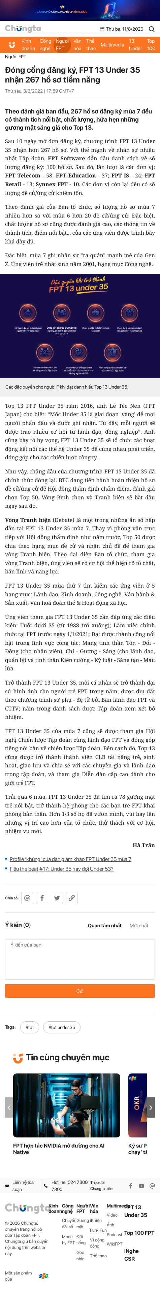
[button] (151, 1107)
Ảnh (110, 1224)
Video (112, 1215)
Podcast (114, 1234)
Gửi (80, 991)
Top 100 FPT (139, 1233)
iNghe (131, 1251)
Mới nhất (139, 926)
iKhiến (96, 1220)
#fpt (30, 1027)
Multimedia (112, 45)
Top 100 (151, 45)
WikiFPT (115, 1244)
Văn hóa (77, 45)
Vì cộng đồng (97, 1243)
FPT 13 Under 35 (135, 45)
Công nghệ (45, 45)
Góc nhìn (80, 1255)
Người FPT (62, 45)
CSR (129, 1259)
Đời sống (81, 1240)
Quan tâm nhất (105, 926)
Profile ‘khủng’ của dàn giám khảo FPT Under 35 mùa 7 (70, 859)
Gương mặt (82, 1223)
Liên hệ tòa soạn (19, 1186)
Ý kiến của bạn (80, 959)
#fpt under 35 (62, 1027)
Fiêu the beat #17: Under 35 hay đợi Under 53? (62, 869)
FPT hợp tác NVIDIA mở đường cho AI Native (58, 1148)
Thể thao (91, 45)
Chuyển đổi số (69, 1223)
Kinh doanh (28, 45)
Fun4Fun (98, 1230)
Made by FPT (68, 1240)
